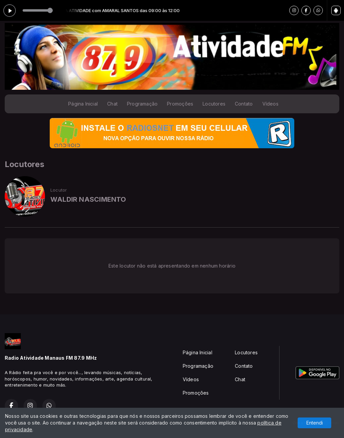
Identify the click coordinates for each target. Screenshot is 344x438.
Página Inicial (83, 104)
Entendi (314, 423)
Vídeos (270, 104)
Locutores (214, 104)
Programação (142, 104)
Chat (112, 104)
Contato (244, 104)
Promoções (180, 104)
